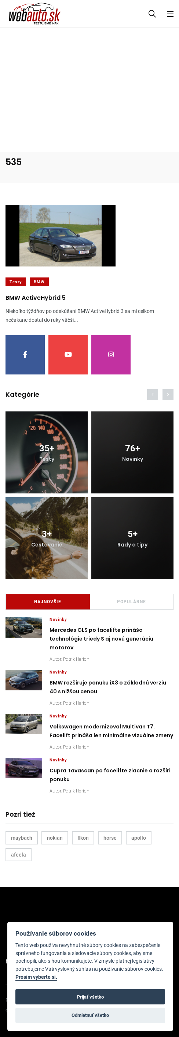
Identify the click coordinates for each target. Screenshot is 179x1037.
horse (110, 838)
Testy (16, 282)
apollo (138, 838)
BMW (39, 282)
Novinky (58, 619)
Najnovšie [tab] (47, 601)
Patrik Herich (76, 659)
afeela (18, 855)
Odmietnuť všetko (90, 1015)
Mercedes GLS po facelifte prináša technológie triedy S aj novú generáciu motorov (101, 639)
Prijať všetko (90, 997)
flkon (83, 838)
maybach (21, 838)
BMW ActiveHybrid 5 (36, 298)
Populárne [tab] (131, 601)
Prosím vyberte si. (36, 977)
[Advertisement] (89, 82)
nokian (55, 838)
